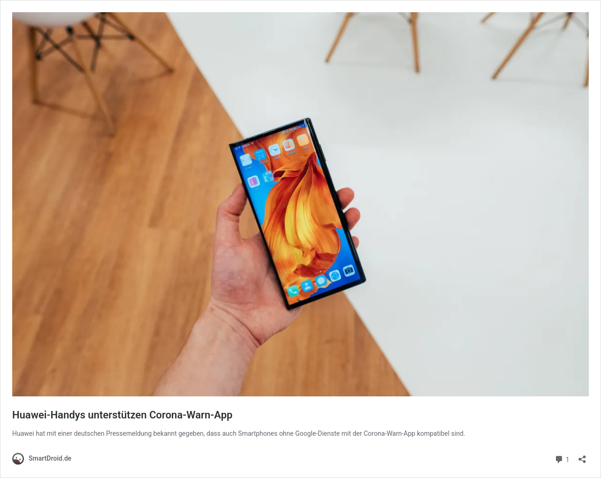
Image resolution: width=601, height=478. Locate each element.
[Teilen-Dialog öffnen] (582, 456)
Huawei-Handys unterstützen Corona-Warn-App (122, 415)
